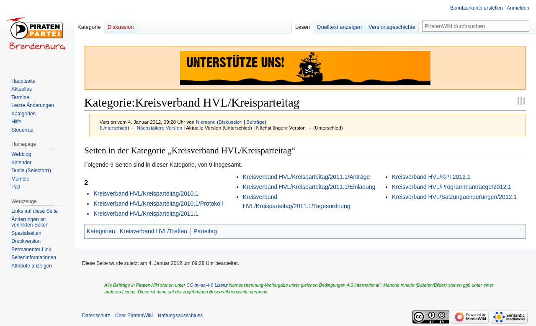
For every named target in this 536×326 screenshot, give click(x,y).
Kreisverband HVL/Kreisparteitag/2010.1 (145, 193)
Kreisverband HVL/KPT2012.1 (431, 176)
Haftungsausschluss (180, 315)
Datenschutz (96, 315)
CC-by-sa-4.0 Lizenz (206, 285)
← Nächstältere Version (156, 127)
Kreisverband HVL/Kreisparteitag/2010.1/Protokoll (158, 203)
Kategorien (101, 231)
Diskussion (230, 122)
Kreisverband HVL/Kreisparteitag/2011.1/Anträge (306, 176)
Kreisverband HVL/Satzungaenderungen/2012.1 (454, 197)
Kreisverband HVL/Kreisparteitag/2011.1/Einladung (309, 186)
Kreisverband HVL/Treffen (153, 231)
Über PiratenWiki (134, 315)
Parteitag (205, 231)
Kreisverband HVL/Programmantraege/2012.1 (451, 186)
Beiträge (255, 122)
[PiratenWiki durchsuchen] (475, 26)
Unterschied (114, 127)
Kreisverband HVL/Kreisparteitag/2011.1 (145, 213)
